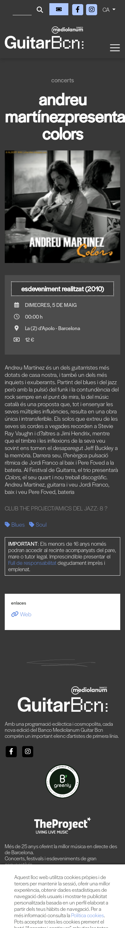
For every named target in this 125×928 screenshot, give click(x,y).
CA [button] (107, 9)
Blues (15, 524)
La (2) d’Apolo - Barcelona (52, 328)
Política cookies (87, 915)
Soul (38, 524)
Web (21, 614)
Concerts (62, 80)
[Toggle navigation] (114, 47)
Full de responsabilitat (32, 562)
